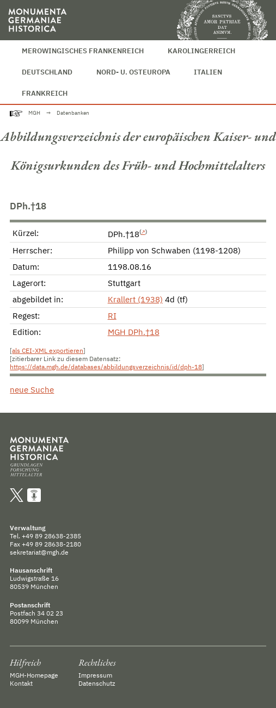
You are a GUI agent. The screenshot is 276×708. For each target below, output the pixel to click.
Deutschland (47, 72)
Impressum (95, 675)
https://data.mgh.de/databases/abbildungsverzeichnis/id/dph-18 (106, 367)
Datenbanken (73, 112)
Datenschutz (96, 683)
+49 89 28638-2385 (51, 536)
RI (112, 315)
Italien (208, 72)
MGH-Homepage (34, 675)
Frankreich (45, 93)
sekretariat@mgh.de (39, 552)
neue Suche (32, 389)
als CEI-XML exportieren (47, 350)
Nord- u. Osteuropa (133, 72)
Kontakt (21, 683)
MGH (34, 112)
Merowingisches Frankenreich (83, 50)
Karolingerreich (201, 50)
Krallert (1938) (135, 299)
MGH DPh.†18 (134, 332)
